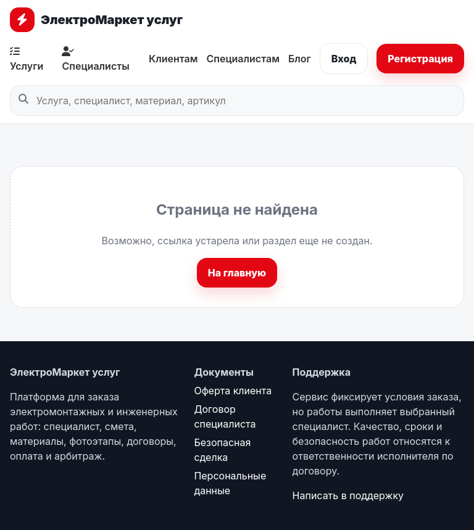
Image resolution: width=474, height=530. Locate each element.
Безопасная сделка (222, 449)
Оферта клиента (233, 390)
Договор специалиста (225, 416)
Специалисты (95, 59)
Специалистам (242, 58)
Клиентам (173, 58)
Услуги (26, 59)
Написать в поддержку (348, 495)
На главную (237, 273)
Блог (299, 58)
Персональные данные (230, 483)
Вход (344, 58)
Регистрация (420, 58)
